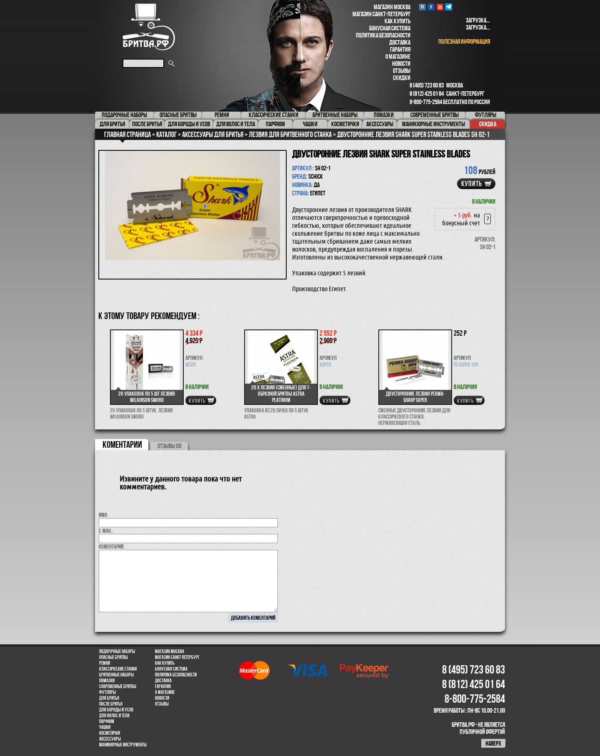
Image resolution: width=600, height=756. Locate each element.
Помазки (107, 681)
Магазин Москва (392, 6)
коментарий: (112, 546)
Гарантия (400, 49)
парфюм (106, 721)
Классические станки (118, 669)
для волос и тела (114, 716)
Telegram (448, 6)
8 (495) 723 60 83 (427, 85)
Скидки (401, 77)
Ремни (104, 663)
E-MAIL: (106, 530)
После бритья (110, 704)
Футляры (107, 692)
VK (422, 6)
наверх (493, 743)
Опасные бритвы (113, 657)
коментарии (122, 444)
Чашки (104, 727)
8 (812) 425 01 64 (427, 93)
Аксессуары (110, 739)
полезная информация (464, 41)
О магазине (397, 56)
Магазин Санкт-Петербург (381, 13)
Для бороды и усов (116, 710)
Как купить (397, 21)
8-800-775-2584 (426, 101)
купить (471, 184)
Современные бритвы (117, 686)
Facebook (431, 6)
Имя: (103, 514)
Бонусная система (389, 28)
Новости (401, 63)
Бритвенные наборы (116, 675)
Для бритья (109, 698)
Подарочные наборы (117, 651)
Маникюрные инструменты (123, 745)
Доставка (399, 42)
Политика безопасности (383, 35)
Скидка (487, 123)
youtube (439, 6)
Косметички (109, 733)
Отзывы (401, 70)
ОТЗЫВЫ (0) (170, 445)
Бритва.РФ (148, 26)
